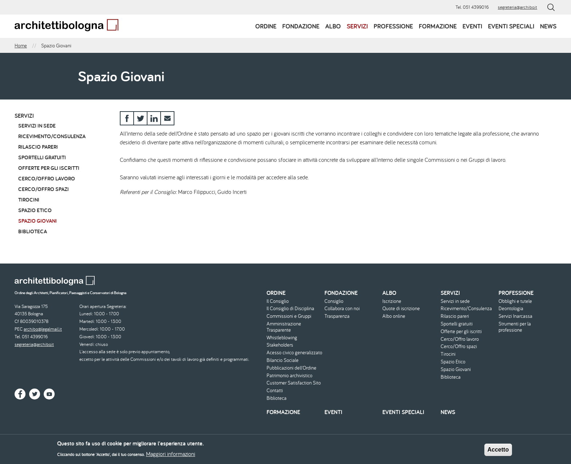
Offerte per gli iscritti (48, 167)
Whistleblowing (282, 338)
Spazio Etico (35, 210)
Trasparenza (337, 316)
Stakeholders (280, 345)
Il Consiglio (278, 301)
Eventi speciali (511, 26)
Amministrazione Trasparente (284, 327)
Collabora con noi (342, 308)
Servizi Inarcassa (515, 316)
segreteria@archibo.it (517, 7)
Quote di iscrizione (401, 308)
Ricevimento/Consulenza (52, 136)
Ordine (265, 26)
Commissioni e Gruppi (289, 316)
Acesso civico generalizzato (294, 353)
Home (21, 45)
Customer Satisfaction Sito (294, 383)
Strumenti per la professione (515, 327)
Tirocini (28, 199)
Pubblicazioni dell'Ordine (291, 368)
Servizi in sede (37, 125)
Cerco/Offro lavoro (46, 178)
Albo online (393, 316)
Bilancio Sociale (283, 360)
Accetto (498, 452)
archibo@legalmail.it (43, 329)
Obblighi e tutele (515, 301)
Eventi (472, 26)
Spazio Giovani (37, 220)
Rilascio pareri (38, 146)
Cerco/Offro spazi (43, 189)
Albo (333, 26)
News (548, 26)
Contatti (275, 390)
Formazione (438, 26)
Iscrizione (391, 301)
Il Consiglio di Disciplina (290, 308)
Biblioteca (32, 231)
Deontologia (511, 308)
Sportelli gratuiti (42, 157)
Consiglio (333, 301)
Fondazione (300, 26)
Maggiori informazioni (170, 456)
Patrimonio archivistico (289, 376)
